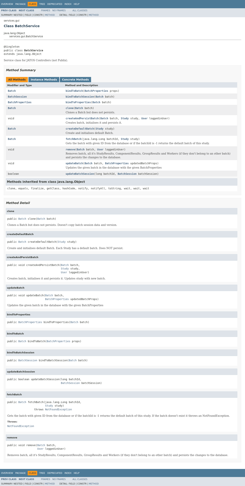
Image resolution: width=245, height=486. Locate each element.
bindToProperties (78, 102)
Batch (12, 90)
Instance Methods (44, 79)
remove (70, 149)
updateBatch (74, 163)
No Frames (59, 10)
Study (125, 118)
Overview (7, 4)
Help (76, 4)
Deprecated (54, 4)
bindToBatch (74, 90)
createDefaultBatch (80, 128)
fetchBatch (73, 138)
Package (20, 4)
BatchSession (17, 96)
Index (68, 4)
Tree (42, 4)
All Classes (80, 10)
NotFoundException (58, 409)
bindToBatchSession (80, 96)
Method (50, 15)
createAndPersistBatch (82, 118)
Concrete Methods (75, 79)
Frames (45, 10)
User (144, 118)
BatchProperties (96, 90)
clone (70, 108)
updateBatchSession (80, 173)
